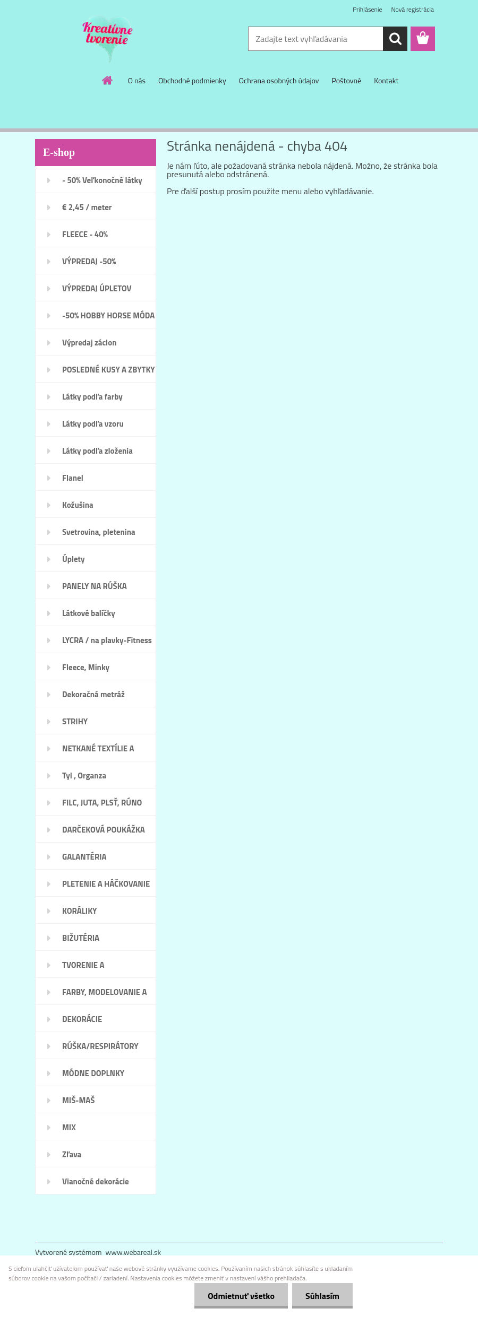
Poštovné (346, 80)
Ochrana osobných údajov (279, 80)
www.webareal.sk (133, 1252)
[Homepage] (108, 80)
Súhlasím (322, 1295)
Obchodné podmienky (192, 80)
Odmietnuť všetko (241, 1295)
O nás (137, 80)
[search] (395, 39)
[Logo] (108, 39)
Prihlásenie (367, 9)
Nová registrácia (412, 9)
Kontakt (386, 80)
